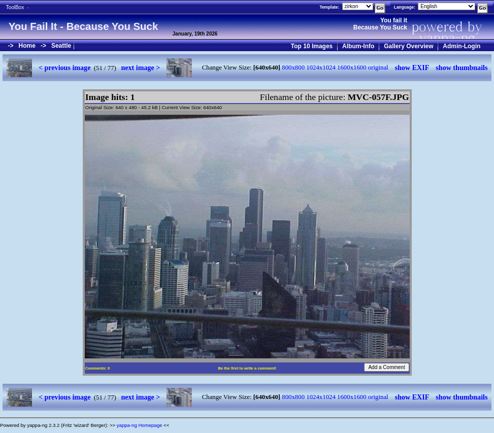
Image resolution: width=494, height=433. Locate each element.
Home (27, 45)
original (378, 67)
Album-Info (358, 46)
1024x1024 (321, 67)
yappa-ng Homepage (139, 425)
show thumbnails (461, 67)
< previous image (64, 67)
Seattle (61, 45)
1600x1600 (352, 67)
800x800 (293, 67)
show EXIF (412, 67)
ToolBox (15, 7)
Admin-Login (461, 46)
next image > (140, 67)
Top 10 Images (312, 46)
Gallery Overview (408, 46)
